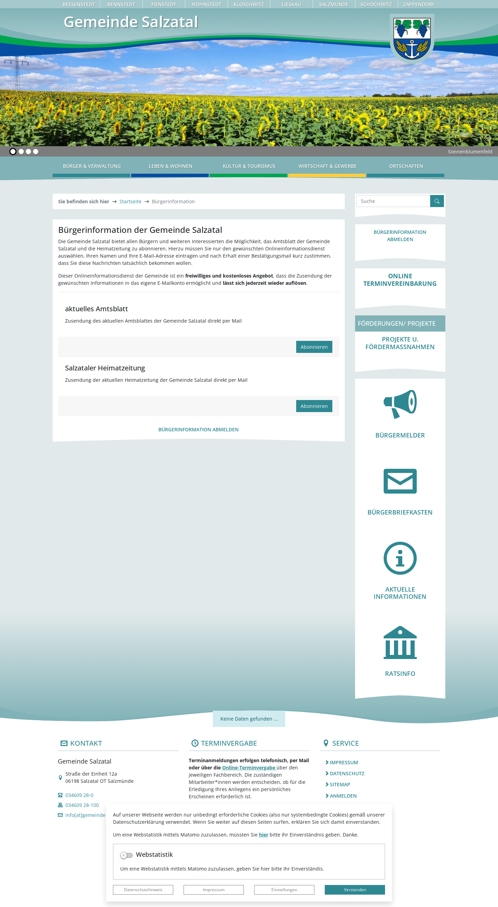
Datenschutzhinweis (143, 890)
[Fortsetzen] (488, 137)
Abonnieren (314, 347)
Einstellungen (284, 890)
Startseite (131, 201)
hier (263, 834)
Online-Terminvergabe (249, 767)
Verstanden (355, 890)
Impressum (214, 890)
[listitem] (380, 762)
